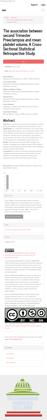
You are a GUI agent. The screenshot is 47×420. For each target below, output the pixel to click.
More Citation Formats (14, 216)
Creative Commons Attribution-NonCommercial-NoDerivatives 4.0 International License (20, 255)
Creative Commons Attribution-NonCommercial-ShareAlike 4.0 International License (23, 326)
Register (34, 4)
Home (7, 17)
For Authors (10, 358)
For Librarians (10, 362)
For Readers (10, 354)
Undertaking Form (15, 339)
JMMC (4, 10)
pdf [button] (24, 61)
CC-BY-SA (26, 296)
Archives (14, 17)
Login (43, 4)
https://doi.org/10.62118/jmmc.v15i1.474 (22, 71)
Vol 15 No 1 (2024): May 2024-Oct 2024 (20, 20)
